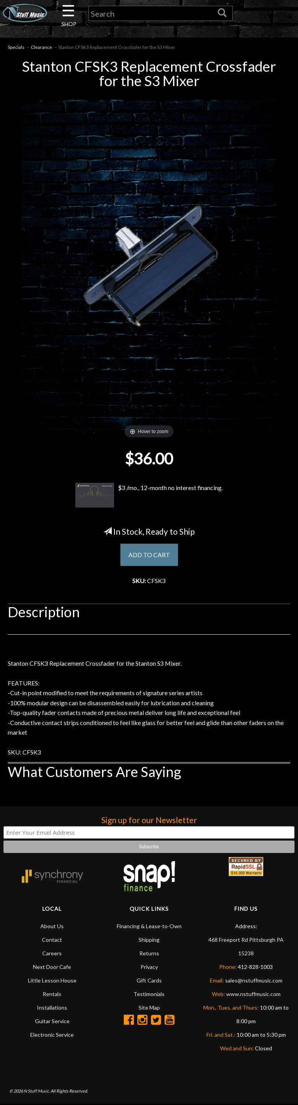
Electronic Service (52, 1035)
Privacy (149, 967)
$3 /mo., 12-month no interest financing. (149, 495)
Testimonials (149, 994)
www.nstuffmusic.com (253, 994)
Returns (149, 954)
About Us (52, 927)
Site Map (149, 1008)
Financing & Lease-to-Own (149, 927)
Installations (52, 1008)
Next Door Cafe (52, 967)
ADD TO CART (149, 554)
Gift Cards (149, 981)
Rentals (52, 994)
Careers (52, 954)
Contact (52, 940)
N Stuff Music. (37, 1091)
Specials (16, 47)
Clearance (41, 47)
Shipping (149, 940)
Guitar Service (52, 1022)
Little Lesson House (52, 981)
